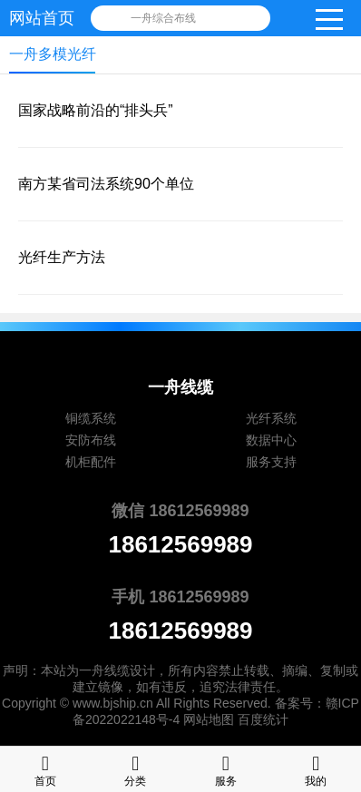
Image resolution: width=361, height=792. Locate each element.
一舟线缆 (104, 670)
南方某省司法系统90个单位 (106, 183)
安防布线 (90, 440)
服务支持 (271, 462)
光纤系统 (271, 418)
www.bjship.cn (113, 703)
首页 (45, 768)
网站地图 (208, 719)
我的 (315, 768)
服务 (225, 768)
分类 (135, 768)
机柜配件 (90, 462)
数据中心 (271, 440)
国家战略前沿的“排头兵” (95, 110)
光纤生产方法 (61, 257)
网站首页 (41, 18)
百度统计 (263, 719)
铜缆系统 (90, 418)
